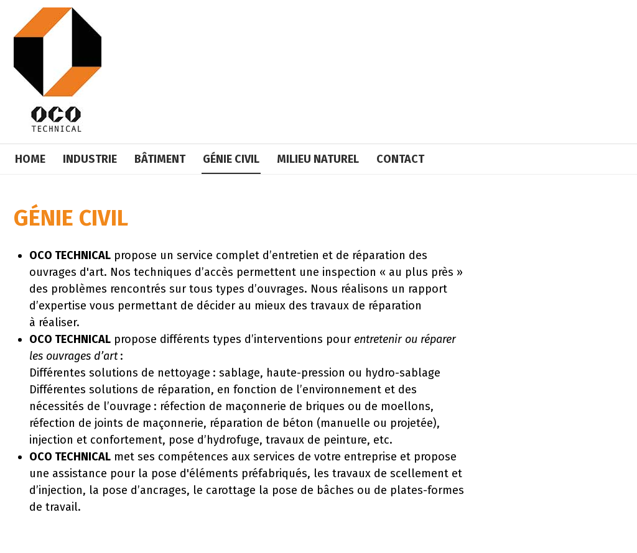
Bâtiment (159, 159)
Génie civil (231, 159)
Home (30, 159)
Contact (400, 159)
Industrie (90, 159)
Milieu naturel (318, 159)
